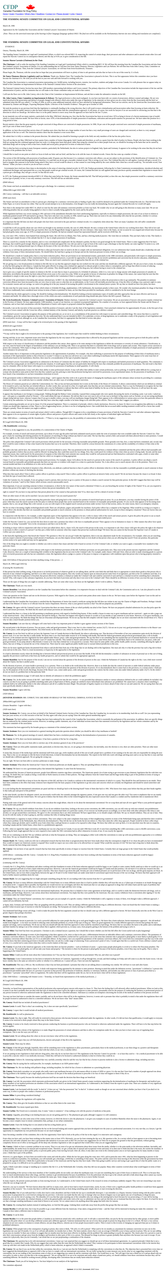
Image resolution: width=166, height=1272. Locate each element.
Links (72, 14)
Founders (20, 14)
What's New (30, 14)
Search (79, 14)
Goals (11, 14)
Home (5, 14)
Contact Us (50, 14)
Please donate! (63, 14)
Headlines (40, 14)
